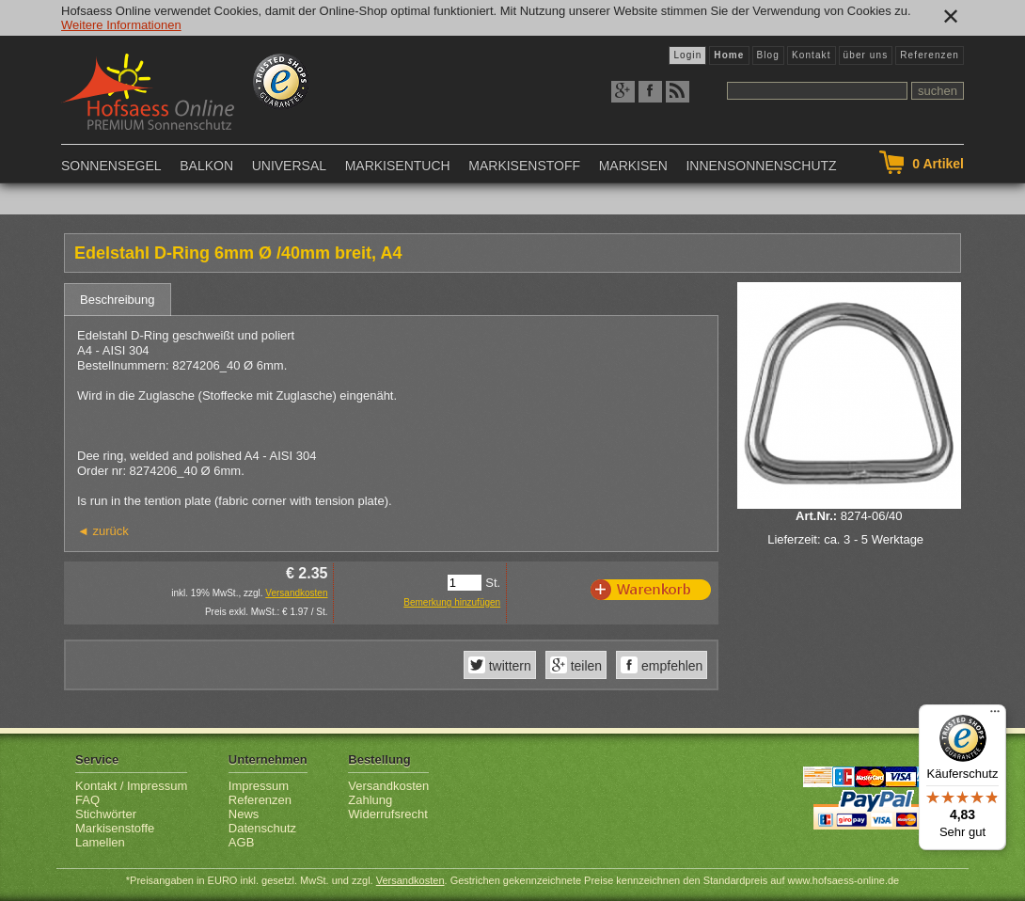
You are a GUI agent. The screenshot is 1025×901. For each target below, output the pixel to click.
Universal (289, 165)
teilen (584, 665)
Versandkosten (296, 593)
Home (729, 55)
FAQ (87, 800)
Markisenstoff (524, 165)
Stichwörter (105, 814)
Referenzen (929, 55)
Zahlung (370, 800)
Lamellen (100, 842)
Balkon (206, 165)
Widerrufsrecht (388, 814)
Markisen (633, 165)
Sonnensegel (111, 165)
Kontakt (811, 55)
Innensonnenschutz (761, 165)
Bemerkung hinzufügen (451, 602)
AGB (241, 842)
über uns (866, 55)
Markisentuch (397, 165)
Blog (768, 55)
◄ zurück (103, 531)
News (244, 814)
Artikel (938, 163)
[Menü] (995, 715)
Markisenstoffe (114, 828)
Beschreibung (117, 299)
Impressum (259, 786)
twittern (508, 665)
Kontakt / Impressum (131, 786)
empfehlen (670, 665)
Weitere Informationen (121, 25)
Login (687, 55)
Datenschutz (262, 828)
